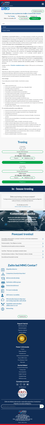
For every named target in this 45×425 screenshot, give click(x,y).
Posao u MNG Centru (22, 357)
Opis (3, 23)
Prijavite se (35, 18)
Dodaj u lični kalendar (22, 151)
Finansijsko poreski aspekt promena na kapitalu (22, 246)
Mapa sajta (22, 362)
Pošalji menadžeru (37, 11)
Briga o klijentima (22, 351)
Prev (2, 219)
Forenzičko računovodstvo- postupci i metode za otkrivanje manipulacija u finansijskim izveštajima (22, 239)
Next (43, 219)
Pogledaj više (22, 316)
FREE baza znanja (22, 378)
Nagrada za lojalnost (22, 330)
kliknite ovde (27, 206)
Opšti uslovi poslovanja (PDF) (22, 355)
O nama (22, 349)
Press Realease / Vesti (22, 360)
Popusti (16, 158)
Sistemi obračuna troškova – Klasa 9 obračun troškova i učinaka (22, 254)
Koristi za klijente (22, 332)
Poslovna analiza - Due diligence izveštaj (22, 243)
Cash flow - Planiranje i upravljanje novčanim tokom (22, 251)
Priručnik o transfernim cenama (18, 65)
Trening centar (22, 369)
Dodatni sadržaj (6, 30)
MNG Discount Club (22, 325)
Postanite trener (22, 353)
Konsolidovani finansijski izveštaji (22, 257)
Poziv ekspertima (22, 371)
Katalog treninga (22, 376)
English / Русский (22, 374)
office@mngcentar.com (24, 420)
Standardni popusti (22, 328)
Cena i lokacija (24, 18)
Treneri (4, 27)
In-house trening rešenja (22, 367)
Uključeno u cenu (28, 158)
